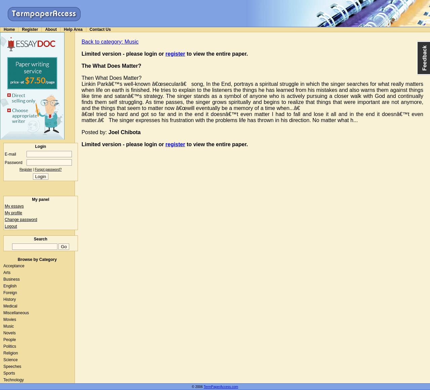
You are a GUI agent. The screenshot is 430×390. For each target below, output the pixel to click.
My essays (14, 206)
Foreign (10, 292)
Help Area (73, 29)
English (9, 286)
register (175, 54)
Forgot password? (48, 169)
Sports (9, 373)
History (9, 299)
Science (10, 359)
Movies (9, 319)
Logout (11, 226)
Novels (9, 333)
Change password (21, 219)
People (9, 339)
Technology (13, 380)
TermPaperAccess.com (221, 387)
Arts (6, 272)
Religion (10, 353)
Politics (9, 346)
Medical (10, 306)
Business (11, 279)
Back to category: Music (110, 42)
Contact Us (100, 29)
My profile (13, 213)
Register (30, 29)
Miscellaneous (16, 313)
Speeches (12, 366)
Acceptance (14, 266)
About (51, 29)
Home (9, 29)
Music (8, 326)
